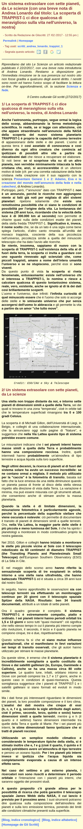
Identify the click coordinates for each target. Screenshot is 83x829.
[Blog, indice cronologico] (21, 820)
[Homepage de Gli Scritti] (20, 825)
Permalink (9, 40)
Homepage (26, 40)
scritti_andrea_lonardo (32, 46)
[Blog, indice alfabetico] (59, 820)
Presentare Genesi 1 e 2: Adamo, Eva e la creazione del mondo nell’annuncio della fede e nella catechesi (41, 182)
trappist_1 (56, 46)
